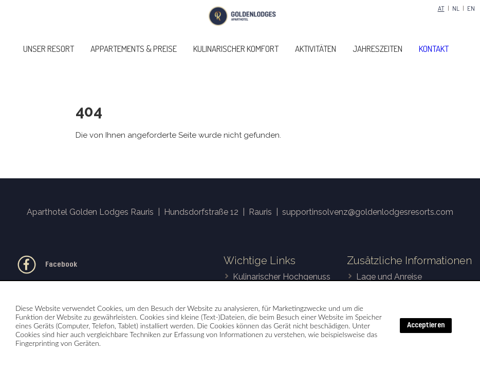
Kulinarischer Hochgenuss (281, 277)
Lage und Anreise (389, 277)
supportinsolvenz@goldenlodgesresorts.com (367, 212)
